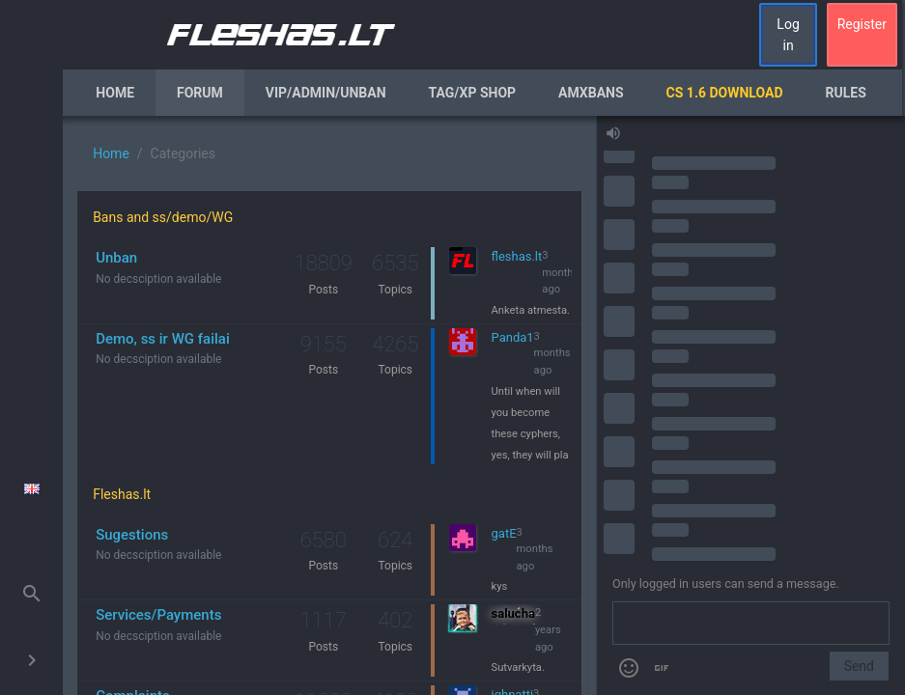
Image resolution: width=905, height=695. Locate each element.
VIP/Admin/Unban (326, 92)
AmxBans (591, 92)
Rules (846, 92)
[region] (329, 405)
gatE (504, 533)
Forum (200, 92)
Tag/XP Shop (473, 92)
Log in (788, 34)
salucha (513, 613)
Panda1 (513, 337)
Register (862, 24)
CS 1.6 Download (724, 92)
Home (115, 92)
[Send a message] (751, 623)
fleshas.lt (517, 256)
